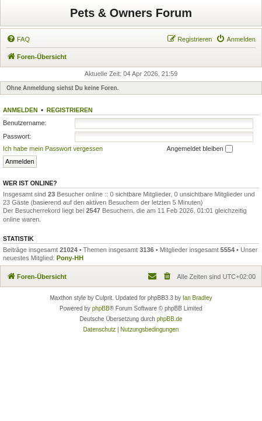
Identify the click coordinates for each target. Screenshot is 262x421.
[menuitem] (18, 39)
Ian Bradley (197, 298)
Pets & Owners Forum (131, 12)
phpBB (101, 308)
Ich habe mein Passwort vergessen (53, 148)
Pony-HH (70, 257)
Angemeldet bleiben (199, 149)
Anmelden (20, 109)
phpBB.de (170, 319)
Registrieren (70, 109)
